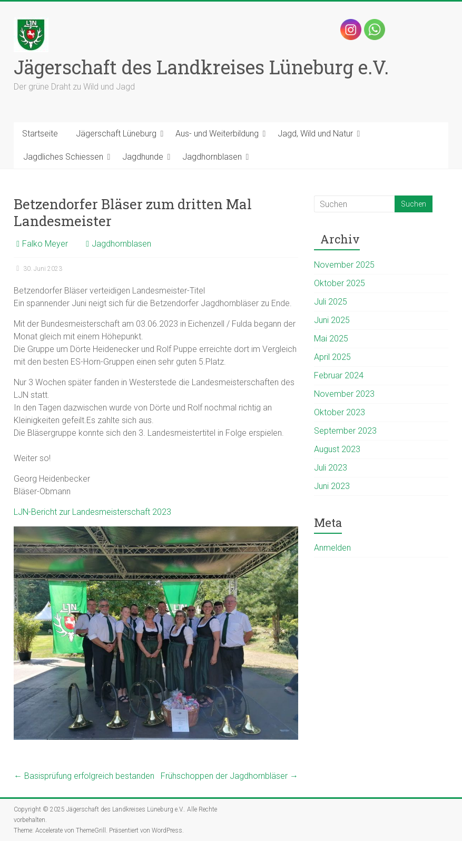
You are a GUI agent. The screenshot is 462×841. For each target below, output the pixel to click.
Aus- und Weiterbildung (217, 134)
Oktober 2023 (339, 412)
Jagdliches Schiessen (63, 157)
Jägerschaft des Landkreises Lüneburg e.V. (201, 67)
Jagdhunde (142, 157)
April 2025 (332, 357)
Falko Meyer (45, 244)
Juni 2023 (332, 486)
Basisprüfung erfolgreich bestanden (84, 776)
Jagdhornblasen (212, 157)
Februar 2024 (338, 375)
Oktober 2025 (339, 283)
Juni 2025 (332, 320)
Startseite (40, 134)
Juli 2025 (330, 302)
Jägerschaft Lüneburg (116, 134)
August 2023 (337, 449)
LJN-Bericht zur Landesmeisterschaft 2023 (92, 512)
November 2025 (344, 265)
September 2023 (345, 431)
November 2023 (344, 394)
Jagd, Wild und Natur (315, 134)
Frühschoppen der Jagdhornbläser (229, 776)
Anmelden (332, 548)
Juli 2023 (330, 468)
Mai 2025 (331, 339)
